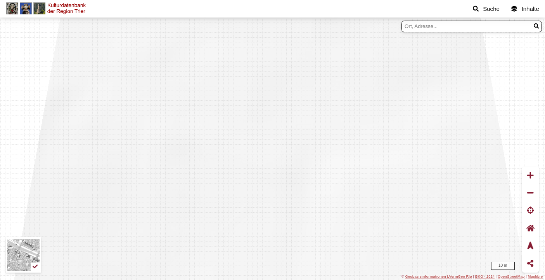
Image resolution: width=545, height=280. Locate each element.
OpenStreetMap (511, 276)
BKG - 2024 (485, 276)
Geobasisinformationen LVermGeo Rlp (438, 276)
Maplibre (535, 276)
